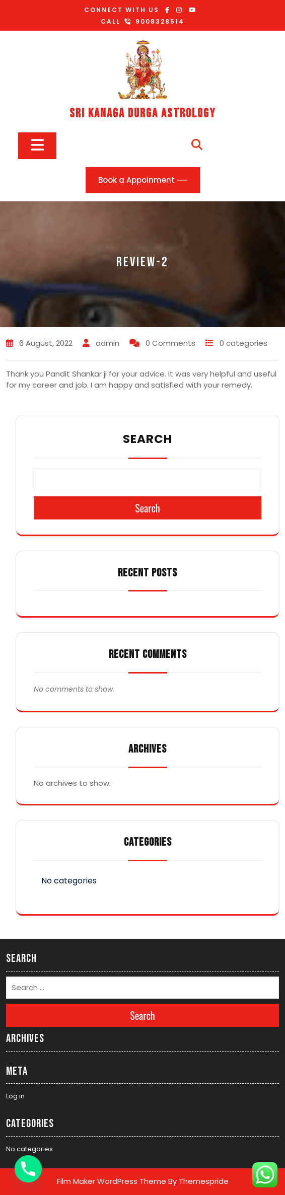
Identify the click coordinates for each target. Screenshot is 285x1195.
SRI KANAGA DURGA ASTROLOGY (142, 113)
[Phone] (28, 1168)
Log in (15, 1096)
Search (147, 439)
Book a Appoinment (136, 180)
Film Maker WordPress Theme (111, 1181)
